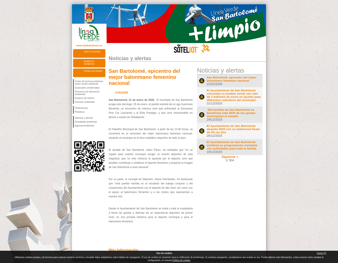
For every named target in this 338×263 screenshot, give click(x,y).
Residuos (80, 111)
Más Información (123, 250)
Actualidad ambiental (86, 121)
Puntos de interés (93, 71)
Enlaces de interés (84, 98)
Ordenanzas (81, 108)
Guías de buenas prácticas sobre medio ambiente (89, 82)
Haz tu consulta (92, 51)
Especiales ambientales (87, 87)
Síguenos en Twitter (82, 134)
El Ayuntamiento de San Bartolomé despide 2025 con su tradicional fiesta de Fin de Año (233, 129)
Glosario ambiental (85, 102)
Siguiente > (229, 157)
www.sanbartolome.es (89, 45)
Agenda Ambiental (84, 125)
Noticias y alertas (84, 118)
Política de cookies (181, 260)
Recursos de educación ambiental (87, 92)
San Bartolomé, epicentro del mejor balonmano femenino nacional (144, 77)
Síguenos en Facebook (75, 134)
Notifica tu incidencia (89, 62)
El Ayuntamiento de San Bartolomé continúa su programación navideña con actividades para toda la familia (232, 145)
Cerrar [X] (321, 253)
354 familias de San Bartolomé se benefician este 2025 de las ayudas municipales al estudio (231, 113)
